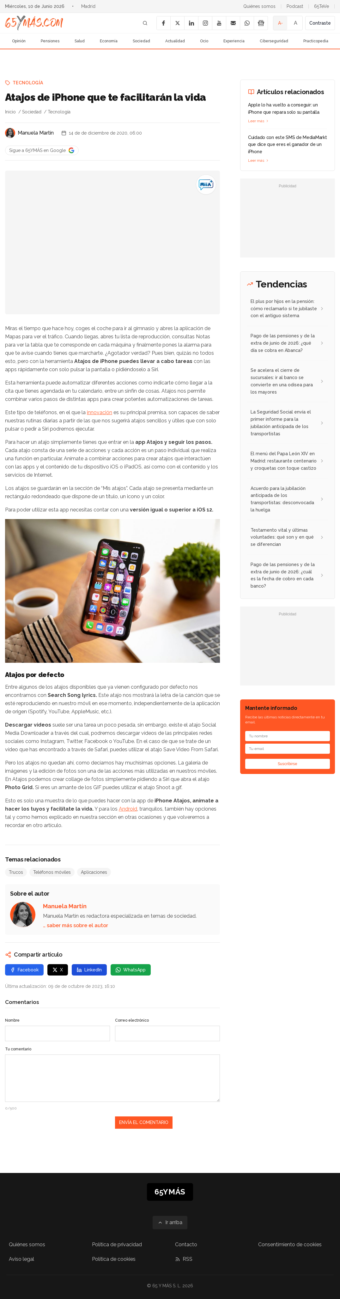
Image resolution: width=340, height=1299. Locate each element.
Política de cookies (114, 1259)
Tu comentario (18, 1049)
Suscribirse (287, 764)
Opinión (19, 41)
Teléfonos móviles (52, 872)
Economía (109, 41)
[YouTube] (219, 23)
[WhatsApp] (247, 23)
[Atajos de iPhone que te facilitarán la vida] (206, 184)
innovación (99, 412)
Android (128, 809)
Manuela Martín (36, 133)
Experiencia (234, 41)
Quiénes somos (259, 6)
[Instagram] (205, 23)
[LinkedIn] (191, 23)
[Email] (233, 23)
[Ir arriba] (170, 1222)
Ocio (204, 41)
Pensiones (50, 41)
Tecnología (28, 82)
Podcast (295, 6)
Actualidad (175, 41)
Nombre (12, 1020)
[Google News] (261, 23)
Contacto (186, 1245)
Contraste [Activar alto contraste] (320, 23)
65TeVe (321, 6)
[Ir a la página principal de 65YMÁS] (34, 23)
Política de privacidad (117, 1245)
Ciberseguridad (274, 41)
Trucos (16, 872)
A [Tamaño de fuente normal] (295, 23)
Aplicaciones (94, 872)
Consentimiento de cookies (290, 1245)
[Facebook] (163, 23)
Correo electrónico (132, 1020)
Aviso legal (21, 1259)
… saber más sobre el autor (75, 925)
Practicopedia (315, 41)
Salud (80, 41)
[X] (177, 23)
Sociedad (141, 41)
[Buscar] (145, 23)
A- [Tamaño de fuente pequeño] (280, 23)
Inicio (10, 111)
